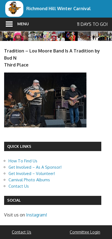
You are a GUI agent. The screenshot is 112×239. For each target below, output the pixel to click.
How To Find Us (23, 160)
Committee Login (85, 232)
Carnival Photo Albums (29, 179)
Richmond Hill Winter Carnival (58, 8)
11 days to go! (92, 24)
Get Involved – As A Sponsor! (35, 167)
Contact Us (19, 186)
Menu (23, 23)
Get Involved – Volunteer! (32, 173)
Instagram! (36, 215)
